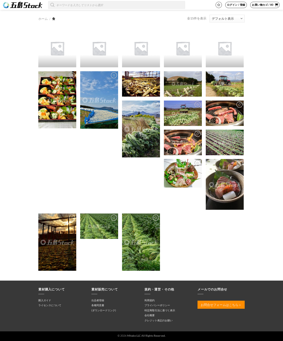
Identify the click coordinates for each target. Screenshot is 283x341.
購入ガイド (44, 300)
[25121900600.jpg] (225, 184)
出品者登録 (97, 300)
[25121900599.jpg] (183, 173)
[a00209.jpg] (57, 242)
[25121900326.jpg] (225, 84)
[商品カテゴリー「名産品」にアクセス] (99, 48)
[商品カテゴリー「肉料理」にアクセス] (141, 48)
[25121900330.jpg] (183, 113)
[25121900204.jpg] (57, 99)
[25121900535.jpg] (225, 113)
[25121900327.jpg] (141, 129)
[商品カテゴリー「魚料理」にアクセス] (225, 48)
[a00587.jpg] (99, 226)
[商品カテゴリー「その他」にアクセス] (57, 48)
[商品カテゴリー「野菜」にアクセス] (183, 48)
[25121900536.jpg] (183, 142)
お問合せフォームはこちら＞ (221, 305)
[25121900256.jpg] (141, 84)
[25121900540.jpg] (225, 142)
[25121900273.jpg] (183, 84)
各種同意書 (97, 305)
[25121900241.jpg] (99, 100)
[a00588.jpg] (141, 242)
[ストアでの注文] (227, 18)
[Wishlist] (219, 5)
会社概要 (149, 315)
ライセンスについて (49, 305)
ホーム (43, 18)
